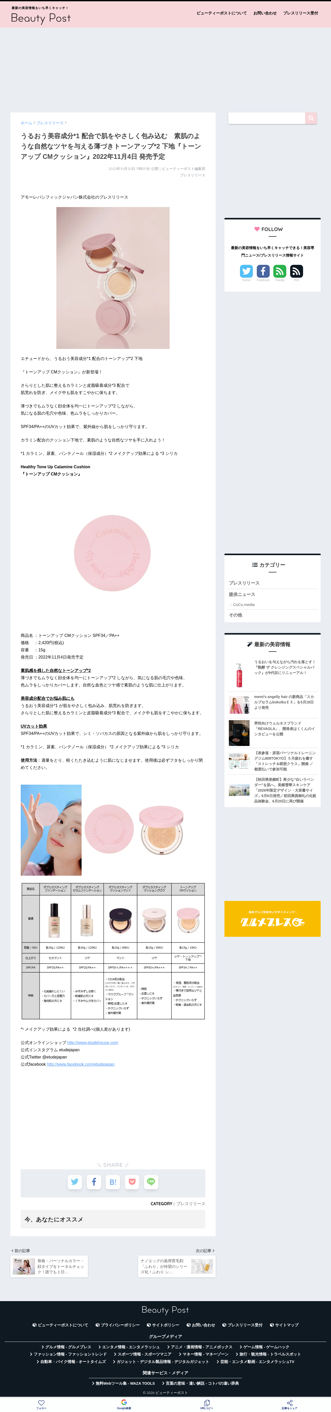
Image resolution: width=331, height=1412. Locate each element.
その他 (235, 615)
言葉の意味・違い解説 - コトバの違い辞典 (202, 1383)
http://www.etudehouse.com (92, 1042)
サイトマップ (286, 1325)
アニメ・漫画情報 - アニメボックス (201, 1347)
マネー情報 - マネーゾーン (206, 1354)
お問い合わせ (265, 13)
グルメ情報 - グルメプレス (68, 1347)
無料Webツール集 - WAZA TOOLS (125, 1383)
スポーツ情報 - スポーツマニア (144, 1354)
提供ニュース (242, 594)
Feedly (280, 280)
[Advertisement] (165, 67)
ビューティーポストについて (222, 13)
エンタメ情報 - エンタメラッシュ (131, 1347)
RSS (296, 280)
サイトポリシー (165, 1325)
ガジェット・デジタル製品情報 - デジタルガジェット (163, 1362)
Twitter (246, 280)
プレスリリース (190, 1203)
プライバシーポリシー (120, 1325)
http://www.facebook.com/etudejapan (81, 1064)
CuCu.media (243, 604)
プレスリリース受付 (300, 13)
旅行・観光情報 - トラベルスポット (270, 1354)
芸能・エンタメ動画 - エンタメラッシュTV (257, 1362)
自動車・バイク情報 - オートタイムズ (73, 1362)
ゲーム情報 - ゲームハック (266, 1347)
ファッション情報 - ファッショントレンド (70, 1354)
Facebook (263, 280)
